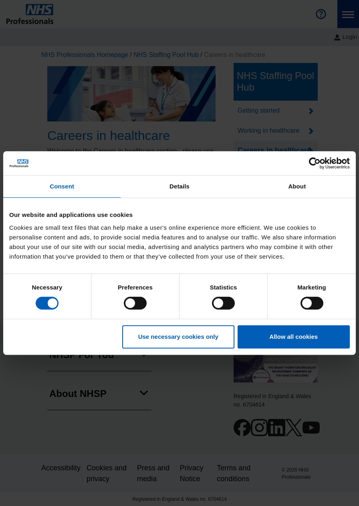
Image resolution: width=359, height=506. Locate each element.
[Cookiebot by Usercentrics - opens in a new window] (315, 163)
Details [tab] (179, 186)
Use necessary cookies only (178, 336)
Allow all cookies (293, 336)
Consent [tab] (62, 186)
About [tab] (297, 186)
